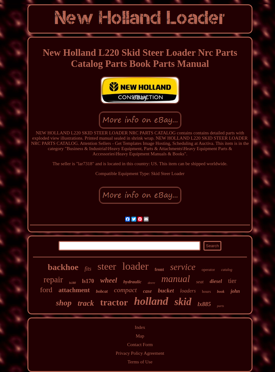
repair (53, 279)
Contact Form (140, 344)
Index (140, 327)
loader (135, 266)
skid (182, 301)
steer (106, 266)
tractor (114, 302)
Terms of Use (140, 361)
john (235, 291)
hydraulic (132, 281)
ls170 (88, 281)
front (159, 269)
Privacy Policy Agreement (140, 353)
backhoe (63, 267)
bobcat (102, 291)
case (147, 291)
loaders (188, 291)
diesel (216, 281)
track (86, 303)
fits (87, 269)
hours (206, 291)
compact (125, 290)
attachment (74, 290)
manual (175, 278)
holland (151, 301)
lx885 (204, 304)
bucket (166, 290)
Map (140, 335)
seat (199, 281)
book (220, 291)
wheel (108, 280)
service (182, 267)
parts (220, 306)
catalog (226, 270)
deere (151, 282)
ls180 (72, 282)
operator (208, 269)
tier (232, 280)
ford (46, 290)
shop (64, 302)
